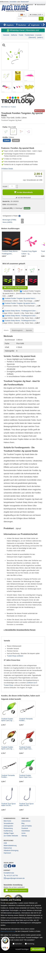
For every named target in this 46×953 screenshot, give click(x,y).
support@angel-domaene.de (14, 878)
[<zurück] (38, 35)
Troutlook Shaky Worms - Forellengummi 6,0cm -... (21, 311)
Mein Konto (15, 5)
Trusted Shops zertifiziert (15, 656)
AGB (5, 843)
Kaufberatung (8, 831)
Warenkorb (39, 5)
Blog (22, 823)
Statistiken (18, 944)
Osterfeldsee (25, 831)
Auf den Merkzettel (23, 198)
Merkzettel (28, 5)
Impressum (7, 853)
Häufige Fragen (9, 833)
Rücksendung (8, 828)
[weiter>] (40, 37)
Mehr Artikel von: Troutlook (8, 107)
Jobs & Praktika (26, 826)
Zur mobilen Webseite (11, 836)
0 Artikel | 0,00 (36, 15)
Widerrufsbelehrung (10, 845)
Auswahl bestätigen (22, 949)
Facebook (24, 828)
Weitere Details (7, 169)
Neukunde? (25, 2)
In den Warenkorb (23, 192)
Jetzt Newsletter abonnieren (16, 890)
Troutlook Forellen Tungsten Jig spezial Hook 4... (20, 298)
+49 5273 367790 (11, 875)
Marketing (30, 944)
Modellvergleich (17, 330)
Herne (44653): (8, 222)
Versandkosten (8, 823)
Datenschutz (8, 848)
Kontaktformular (9, 873)
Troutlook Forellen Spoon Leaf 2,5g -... (7, 719)
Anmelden (13, 2)
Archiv (23, 833)
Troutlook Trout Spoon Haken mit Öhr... (8, 804)
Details (6, 330)
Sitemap (24, 836)
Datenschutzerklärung (8, 931)
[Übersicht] (32, 37)
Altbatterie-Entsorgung (11, 850)
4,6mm (16, 140)
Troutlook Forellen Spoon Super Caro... (26, 748)
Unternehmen (25, 821)
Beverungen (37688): (9, 220)
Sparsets (29, 330)
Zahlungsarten (8, 826)
